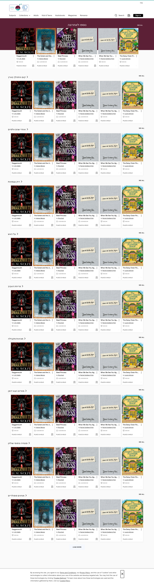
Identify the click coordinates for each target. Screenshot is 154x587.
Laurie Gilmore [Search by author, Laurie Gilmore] (126, 59)
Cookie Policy (65, 581)
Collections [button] (24, 15)
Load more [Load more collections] (77, 547)
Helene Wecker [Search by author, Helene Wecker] (43, 59)
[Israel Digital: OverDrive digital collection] (19, 7)
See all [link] (140, 25)
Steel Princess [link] (63, 56)
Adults (36, 15)
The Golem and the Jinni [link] (45, 56)
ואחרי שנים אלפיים (18, 129)
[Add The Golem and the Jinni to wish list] (53, 66)
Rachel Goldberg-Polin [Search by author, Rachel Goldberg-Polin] (87, 59)
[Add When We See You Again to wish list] (95, 66)
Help (141, 3)
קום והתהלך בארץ (18, 77)
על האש (13, 234)
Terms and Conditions (68, 573)
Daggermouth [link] (22, 56)
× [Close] (122, 574)
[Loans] (129, 16)
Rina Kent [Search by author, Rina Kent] (62, 59)
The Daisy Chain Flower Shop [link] (127, 56)
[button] (119, 16)
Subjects (12, 15)
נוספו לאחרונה (77, 25)
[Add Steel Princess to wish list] (74, 66)
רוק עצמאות (15, 181)
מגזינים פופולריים (17, 495)
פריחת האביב (16, 286)
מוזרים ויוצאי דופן (17, 391)
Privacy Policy (85, 573)
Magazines (72, 15)
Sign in (138, 15)
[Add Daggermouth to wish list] (33, 66)
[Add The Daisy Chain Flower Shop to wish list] (136, 66)
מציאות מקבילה (17, 338)
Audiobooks (60, 15)
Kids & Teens (47, 15)
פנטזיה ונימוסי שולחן (19, 443)
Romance (83, 15)
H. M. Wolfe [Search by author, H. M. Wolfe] (21, 59)
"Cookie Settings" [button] (60, 578)
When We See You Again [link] (86, 56)
